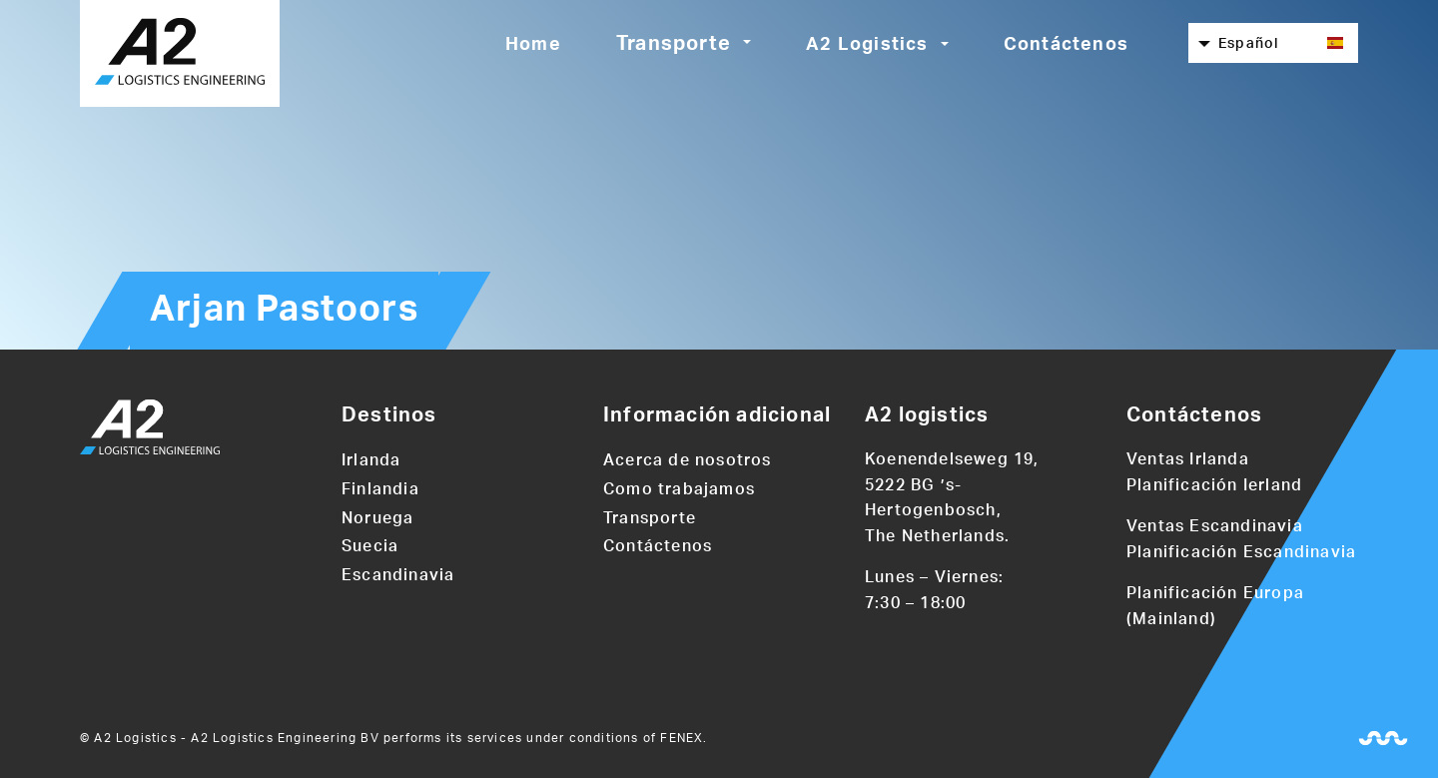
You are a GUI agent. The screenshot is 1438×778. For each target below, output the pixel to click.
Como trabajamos (679, 489)
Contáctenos (1066, 45)
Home (533, 45)
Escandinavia (398, 575)
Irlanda (371, 460)
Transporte (673, 44)
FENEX (681, 738)
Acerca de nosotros (687, 460)
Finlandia (380, 489)
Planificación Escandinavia (1241, 552)
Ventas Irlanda (1187, 459)
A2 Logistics (867, 45)
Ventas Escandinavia (1214, 526)
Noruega (377, 518)
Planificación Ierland (1214, 485)
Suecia (370, 546)
